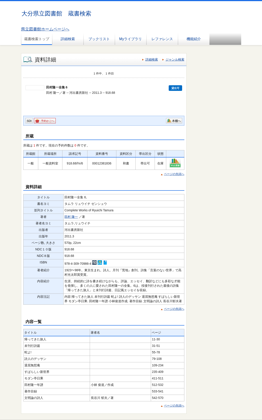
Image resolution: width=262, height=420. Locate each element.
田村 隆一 (71, 217)
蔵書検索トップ (36, 39)
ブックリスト (99, 39)
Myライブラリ (130, 39)
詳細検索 (68, 39)
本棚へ (176, 120)
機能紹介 (194, 39)
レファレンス (162, 39)
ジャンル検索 (175, 59)
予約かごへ (47, 120)
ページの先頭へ (174, 174)
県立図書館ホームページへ (45, 29)
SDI (29, 120)
